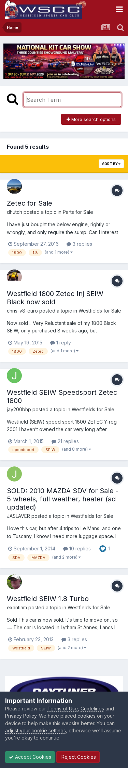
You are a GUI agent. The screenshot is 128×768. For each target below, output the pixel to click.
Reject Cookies (78, 757)
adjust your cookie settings (35, 730)
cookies (86, 716)
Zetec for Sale (29, 203)
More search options (91, 119)
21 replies (65, 441)
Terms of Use (62, 708)
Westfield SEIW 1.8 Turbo (48, 599)
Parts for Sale (78, 212)
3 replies (79, 244)
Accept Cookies (30, 757)
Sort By (111, 164)
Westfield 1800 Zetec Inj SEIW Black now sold (55, 298)
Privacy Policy (21, 716)
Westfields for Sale (100, 311)
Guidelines (92, 708)
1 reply (60, 342)
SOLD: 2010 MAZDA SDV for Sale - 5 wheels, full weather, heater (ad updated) (62, 499)
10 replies (77, 548)
